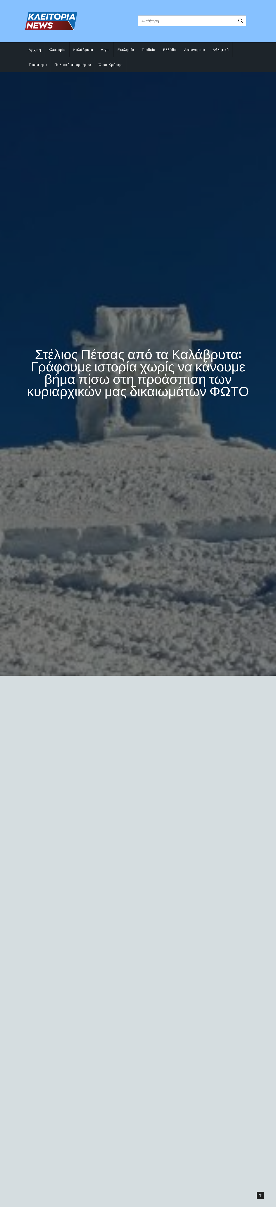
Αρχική (35, 49)
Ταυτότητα (38, 64)
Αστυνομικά (194, 49)
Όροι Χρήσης (110, 64)
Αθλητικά (221, 49)
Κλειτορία (57, 49)
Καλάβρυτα (83, 49)
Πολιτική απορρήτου (73, 64)
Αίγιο (105, 49)
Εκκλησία (125, 49)
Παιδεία (149, 49)
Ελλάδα (170, 49)
